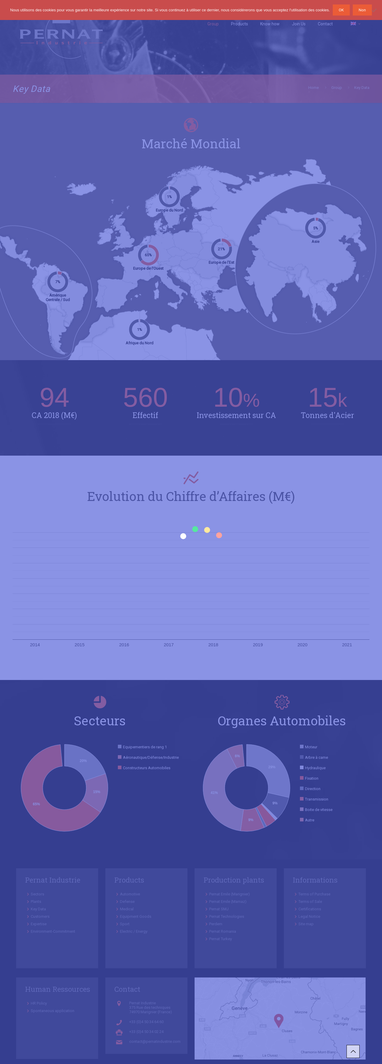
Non (362, 10)
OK (341, 10)
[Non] (375, 10)
